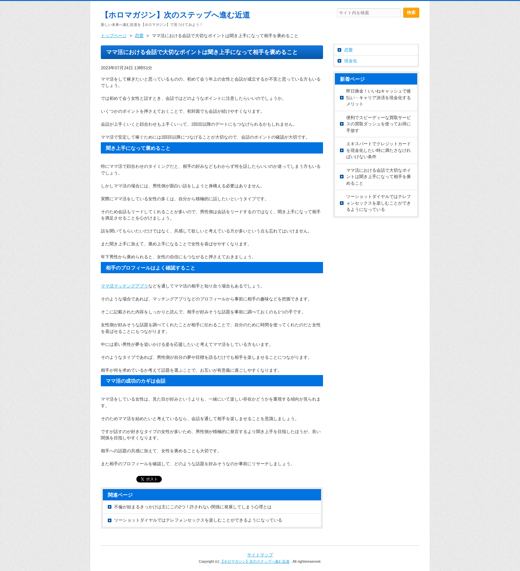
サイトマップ (260, 554)
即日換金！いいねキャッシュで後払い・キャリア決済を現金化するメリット (378, 97)
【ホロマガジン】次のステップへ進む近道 (175, 15)
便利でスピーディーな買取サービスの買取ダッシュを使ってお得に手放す (378, 124)
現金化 (350, 60)
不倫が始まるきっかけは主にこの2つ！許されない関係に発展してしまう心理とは (193, 506)
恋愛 (348, 49)
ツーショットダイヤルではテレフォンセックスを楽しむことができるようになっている (198, 520)
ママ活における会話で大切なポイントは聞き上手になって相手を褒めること (378, 177)
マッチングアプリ (124, 286)
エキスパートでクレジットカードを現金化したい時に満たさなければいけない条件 (378, 150)
